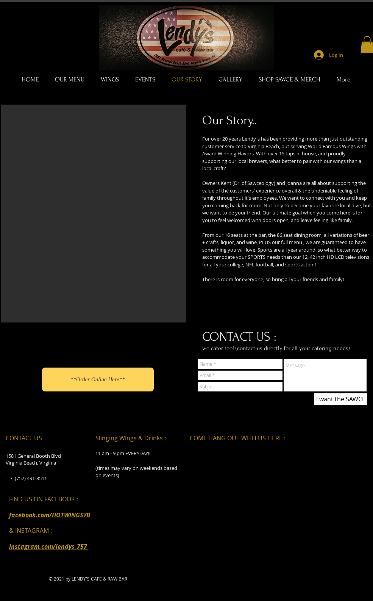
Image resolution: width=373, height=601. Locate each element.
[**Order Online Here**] (98, 379)
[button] (93, 213)
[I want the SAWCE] (340, 399)
